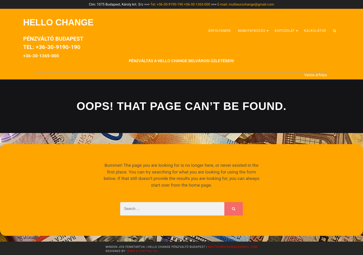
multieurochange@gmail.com (232, 247)
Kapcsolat (285, 31)
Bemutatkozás (251, 31)
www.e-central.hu (142, 251)
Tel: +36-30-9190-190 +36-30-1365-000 (180, 4)
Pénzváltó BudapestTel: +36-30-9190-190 (53, 47)
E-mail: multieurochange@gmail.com (245, 4)
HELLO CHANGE (58, 22)
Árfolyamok (219, 31)
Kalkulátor (315, 31)
